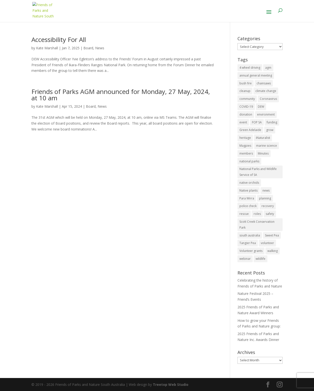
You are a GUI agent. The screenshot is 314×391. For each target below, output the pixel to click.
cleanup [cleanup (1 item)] (244, 91)
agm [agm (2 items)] (268, 67)
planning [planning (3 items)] (265, 198)
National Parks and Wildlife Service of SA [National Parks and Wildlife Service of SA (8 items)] (258, 172)
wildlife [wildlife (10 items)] (260, 259)
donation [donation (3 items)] (245, 114)
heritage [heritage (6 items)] (245, 138)
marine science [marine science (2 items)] (266, 145)
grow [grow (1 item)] (269, 130)
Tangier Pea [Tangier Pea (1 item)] (247, 243)
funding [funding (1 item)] (272, 122)
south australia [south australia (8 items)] (249, 235)
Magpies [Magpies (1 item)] (245, 145)
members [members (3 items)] (246, 153)
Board (88, 48)
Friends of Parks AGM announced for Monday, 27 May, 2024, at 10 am (120, 94)
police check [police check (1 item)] (248, 206)
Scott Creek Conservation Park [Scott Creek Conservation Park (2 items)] (257, 225)
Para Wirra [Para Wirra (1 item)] (246, 198)
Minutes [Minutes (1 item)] (263, 153)
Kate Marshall (47, 48)
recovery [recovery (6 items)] (268, 206)
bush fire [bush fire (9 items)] (245, 83)
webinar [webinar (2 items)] (245, 259)
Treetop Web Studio (170, 384)
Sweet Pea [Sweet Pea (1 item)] (272, 235)
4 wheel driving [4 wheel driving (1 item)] (249, 67)
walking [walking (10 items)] (272, 251)
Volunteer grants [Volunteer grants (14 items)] (250, 251)
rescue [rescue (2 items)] (244, 214)
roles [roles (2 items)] (257, 214)
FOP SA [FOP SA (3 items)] (257, 122)
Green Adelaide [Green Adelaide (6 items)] (250, 130)
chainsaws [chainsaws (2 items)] (264, 83)
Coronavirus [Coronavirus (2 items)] (268, 99)
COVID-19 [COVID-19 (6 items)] (246, 106)
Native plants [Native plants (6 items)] (248, 190)
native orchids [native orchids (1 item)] (249, 183)
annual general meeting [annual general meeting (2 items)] (255, 75)
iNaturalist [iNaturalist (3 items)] (263, 138)
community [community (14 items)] (247, 99)
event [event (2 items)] (243, 122)
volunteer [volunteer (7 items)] (267, 243)
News (99, 48)
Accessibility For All (58, 39)
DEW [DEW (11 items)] (261, 106)
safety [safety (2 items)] (270, 214)
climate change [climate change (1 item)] (265, 91)
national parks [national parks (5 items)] (249, 161)
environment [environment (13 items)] (266, 114)
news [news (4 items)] (266, 190)
